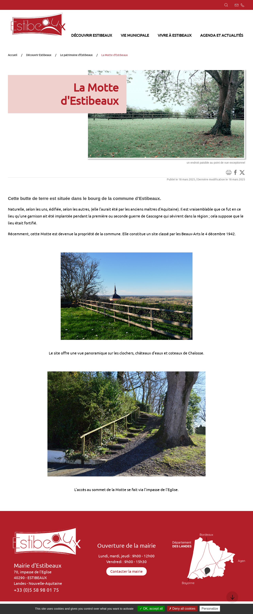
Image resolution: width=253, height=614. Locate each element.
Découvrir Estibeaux (38, 55)
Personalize (210, 608)
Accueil (12, 55)
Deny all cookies (182, 608)
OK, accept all (151, 608)
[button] (226, 5)
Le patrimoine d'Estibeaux (76, 55)
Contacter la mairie (126, 571)
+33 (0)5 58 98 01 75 (36, 590)
